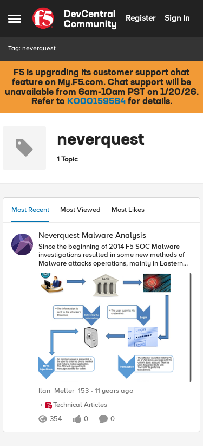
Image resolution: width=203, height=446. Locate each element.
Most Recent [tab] (30, 209)
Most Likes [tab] (128, 209)
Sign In (177, 18)
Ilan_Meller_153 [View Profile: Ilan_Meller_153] (63, 391)
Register (140, 18)
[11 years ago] (112, 391)
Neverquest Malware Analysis (92, 235)
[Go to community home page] (74, 18)
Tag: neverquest (32, 48)
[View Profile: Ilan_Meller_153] (22, 244)
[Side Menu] (15, 18)
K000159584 (96, 102)
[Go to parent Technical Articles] (74, 405)
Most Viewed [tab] (80, 209)
